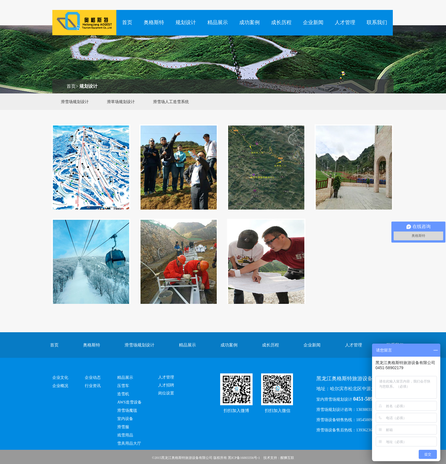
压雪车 (123, 386)
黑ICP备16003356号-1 (244, 458)
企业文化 (60, 377)
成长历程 (281, 22)
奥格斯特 (154, 22)
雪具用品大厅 (129, 443)
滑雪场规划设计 (75, 102)
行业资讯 (93, 386)
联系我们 (377, 22)
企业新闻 (313, 22)
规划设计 (185, 22)
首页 (127, 22)
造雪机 (123, 394)
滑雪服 (123, 427)
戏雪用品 (125, 435)
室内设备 (125, 419)
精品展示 (217, 22)
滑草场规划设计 (121, 102)
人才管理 (345, 22)
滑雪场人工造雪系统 (171, 102)
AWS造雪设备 (129, 402)
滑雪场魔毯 (127, 410)
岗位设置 (166, 393)
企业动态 (93, 377)
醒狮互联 (287, 458)
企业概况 (60, 386)
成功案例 (249, 22)
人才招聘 (166, 385)
